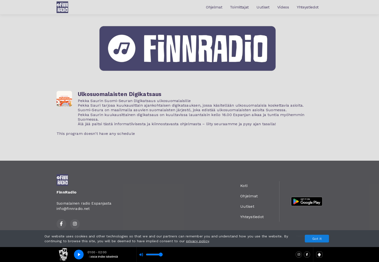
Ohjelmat (214, 7)
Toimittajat (239, 7)
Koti (244, 185)
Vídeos (283, 7)
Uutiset (263, 7)
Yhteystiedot (308, 7)
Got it (317, 239)
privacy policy (197, 241)
